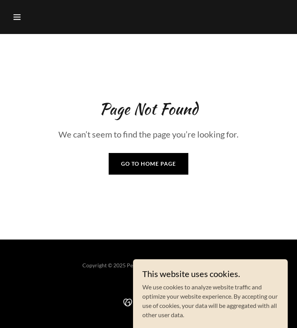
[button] (30, 17)
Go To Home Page (148, 163)
